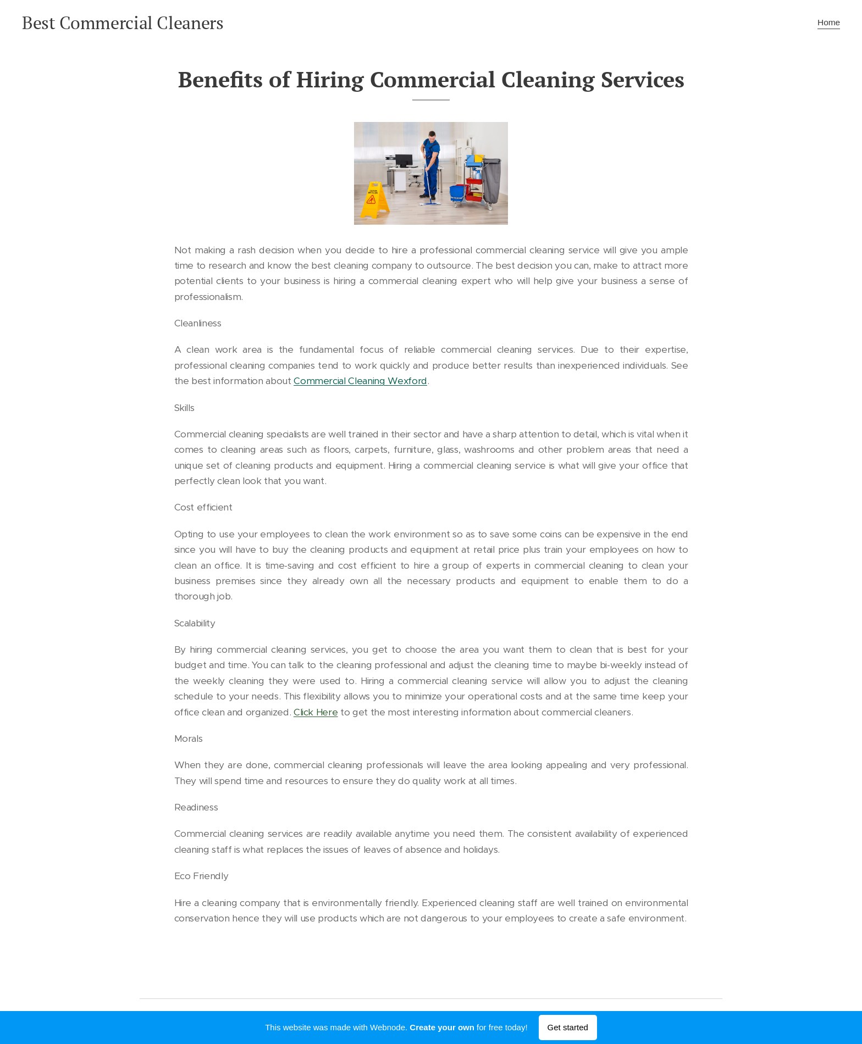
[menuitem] (827, 22)
